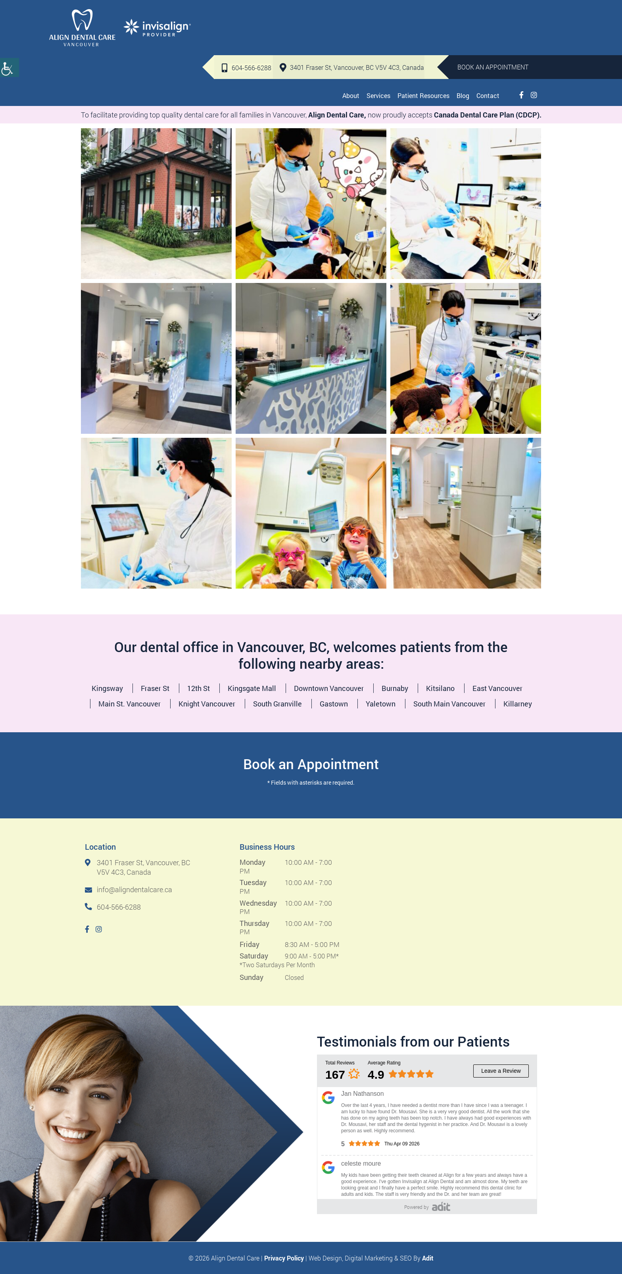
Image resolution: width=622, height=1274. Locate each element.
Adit (428, 1258)
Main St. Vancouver (129, 703)
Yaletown (380, 703)
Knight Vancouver (207, 703)
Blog (463, 39)
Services (378, 39)
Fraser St (155, 688)
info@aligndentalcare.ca (128, 889)
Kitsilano (440, 688)
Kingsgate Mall (252, 688)
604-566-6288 (245, 12)
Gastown (334, 703)
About (350, 39)
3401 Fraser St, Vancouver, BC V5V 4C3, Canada (351, 12)
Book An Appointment (492, 12)
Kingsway (107, 688)
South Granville (277, 703)
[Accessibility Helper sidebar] (9, 67)
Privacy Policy (284, 1258)
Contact (487, 39)
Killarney (517, 703)
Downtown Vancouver (329, 688)
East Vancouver (497, 688)
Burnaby (395, 688)
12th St (198, 688)
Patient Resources (423, 39)
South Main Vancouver (449, 703)
